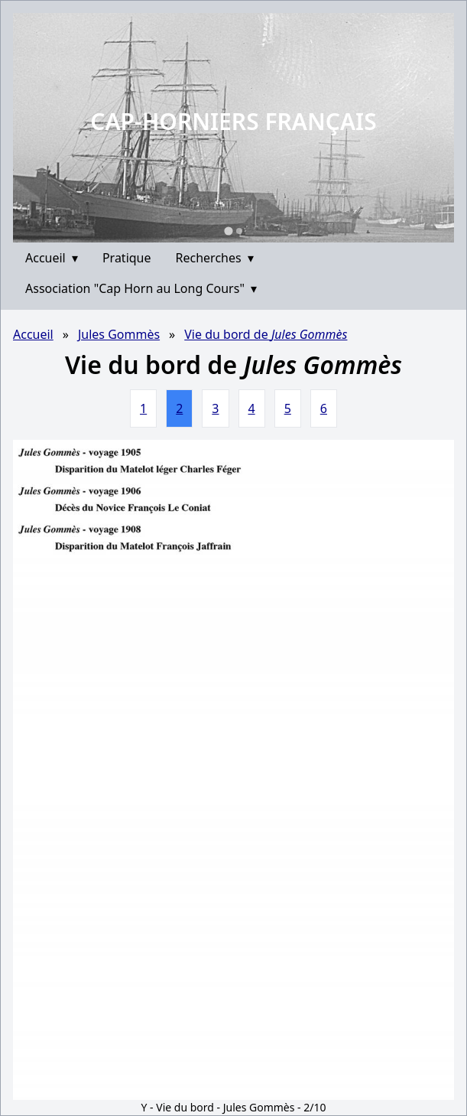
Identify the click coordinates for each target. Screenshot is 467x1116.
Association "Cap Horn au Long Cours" (141, 288)
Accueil (51, 257)
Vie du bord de (265, 334)
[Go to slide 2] (239, 231)
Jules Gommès (119, 334)
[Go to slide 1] (228, 230)
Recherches (215, 257)
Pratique (126, 257)
